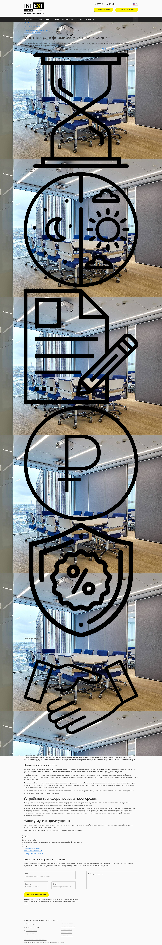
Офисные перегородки (32, 26)
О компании (28, 19)
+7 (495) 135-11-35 (104, 3)
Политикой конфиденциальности (64, 902)
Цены (47, 19)
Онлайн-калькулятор (32, 848)
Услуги (39, 19)
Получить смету (103, 10)
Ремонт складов (66, 932)
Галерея (56, 19)
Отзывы (80, 19)
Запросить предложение (36, 895)
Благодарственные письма (33, 854)
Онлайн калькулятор (127, 10)
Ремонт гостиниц (67, 935)
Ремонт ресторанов (68, 927)
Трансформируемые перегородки (36, 30)
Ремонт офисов (66, 921)
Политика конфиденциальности (35, 939)
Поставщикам (67, 19)
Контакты (90, 19)
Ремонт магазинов (67, 924)
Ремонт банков (66, 930)
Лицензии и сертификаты (33, 850)
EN (137, 4)
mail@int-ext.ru (31, 930)
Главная (27, 22)
